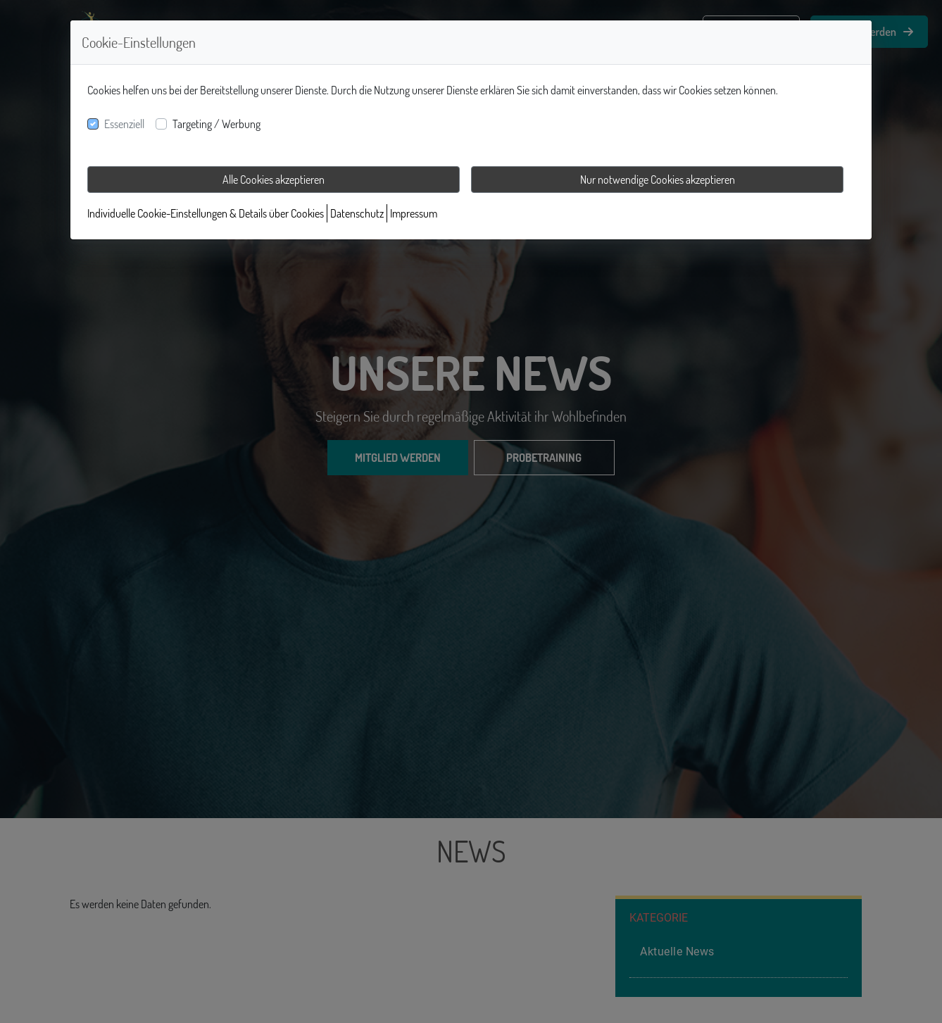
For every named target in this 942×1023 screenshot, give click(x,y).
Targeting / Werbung (216, 124)
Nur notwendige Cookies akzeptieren (657, 179)
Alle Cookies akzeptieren (273, 179)
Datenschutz (357, 213)
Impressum (413, 213)
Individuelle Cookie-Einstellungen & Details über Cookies (205, 213)
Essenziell (124, 124)
